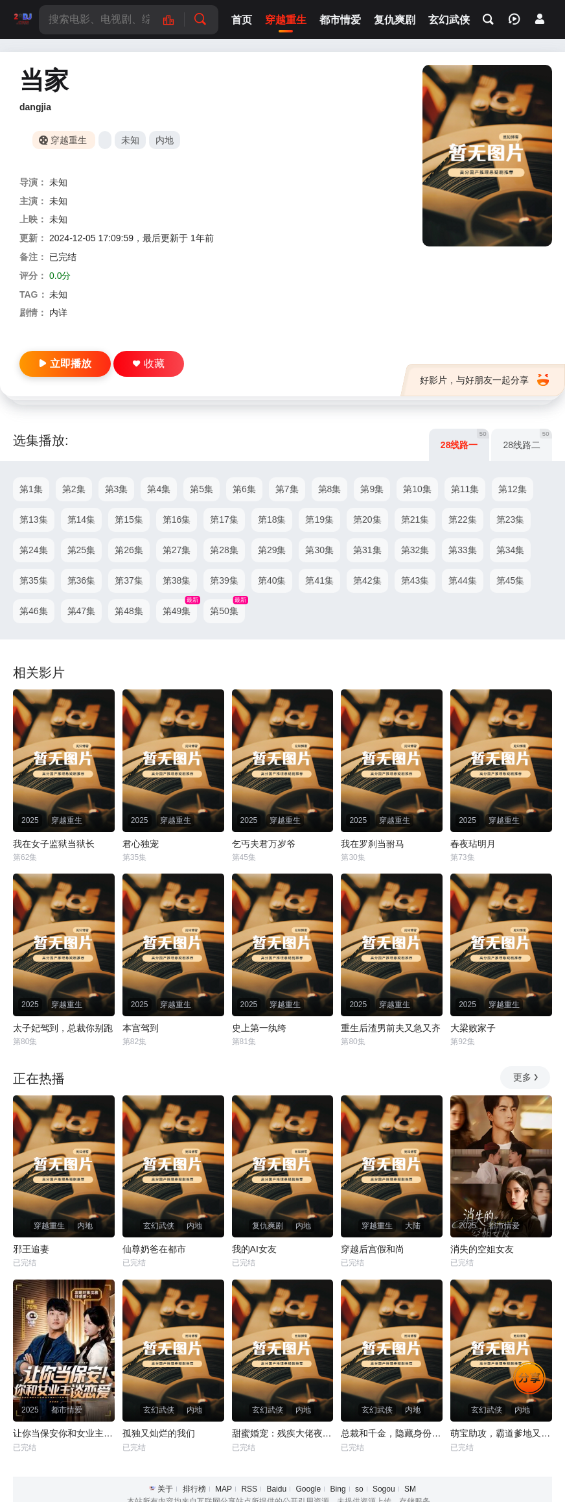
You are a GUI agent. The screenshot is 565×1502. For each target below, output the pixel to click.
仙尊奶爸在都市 (154, 1249)
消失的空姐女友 (482, 1249)
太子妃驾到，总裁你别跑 (63, 1028)
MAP (223, 1489)
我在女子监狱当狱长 (54, 844)
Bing (338, 1489)
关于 (165, 1489)
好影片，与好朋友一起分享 (484, 380)
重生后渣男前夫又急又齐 (391, 1028)
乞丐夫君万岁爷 (263, 844)
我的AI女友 (254, 1249)
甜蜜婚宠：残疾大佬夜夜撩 (283, 1433)
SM (410, 1489)
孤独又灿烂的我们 (158, 1433)
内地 (165, 140)
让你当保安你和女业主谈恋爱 (64, 1433)
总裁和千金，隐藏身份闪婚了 (392, 1433)
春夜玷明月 (473, 844)
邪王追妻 (31, 1249)
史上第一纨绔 (259, 1028)
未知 (130, 140)
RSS (249, 1489)
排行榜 (194, 1489)
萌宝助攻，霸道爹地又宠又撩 (501, 1433)
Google (308, 1489)
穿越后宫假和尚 (372, 1249)
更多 (526, 1077)
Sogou (384, 1489)
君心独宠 (140, 844)
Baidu (276, 1489)
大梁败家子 (473, 1028)
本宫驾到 (140, 1028)
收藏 (149, 363)
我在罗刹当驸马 (372, 844)
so (359, 1489)
